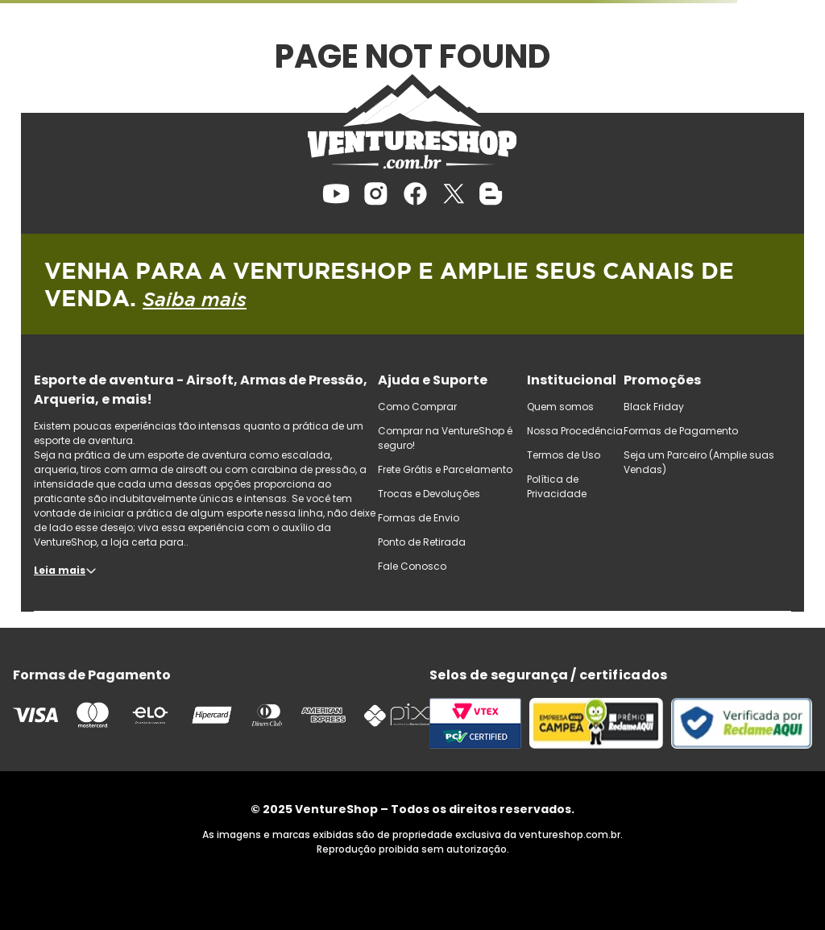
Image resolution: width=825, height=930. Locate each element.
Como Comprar (417, 406)
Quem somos (560, 406)
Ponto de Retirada (422, 542)
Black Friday (654, 406)
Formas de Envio (418, 518)
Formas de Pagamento (681, 431)
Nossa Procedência (575, 431)
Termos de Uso (563, 455)
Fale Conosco (412, 566)
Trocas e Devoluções (429, 493)
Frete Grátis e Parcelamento (445, 469)
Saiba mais (195, 299)
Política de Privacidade (557, 486)
